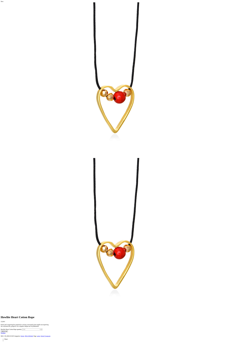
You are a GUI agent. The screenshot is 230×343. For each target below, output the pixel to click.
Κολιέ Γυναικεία (45, 336)
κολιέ (38, 336)
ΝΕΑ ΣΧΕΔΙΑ (29, 336)
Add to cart (4, 331)
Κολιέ (22, 336)
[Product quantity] (32, 329)
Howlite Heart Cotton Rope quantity (11, 329)
